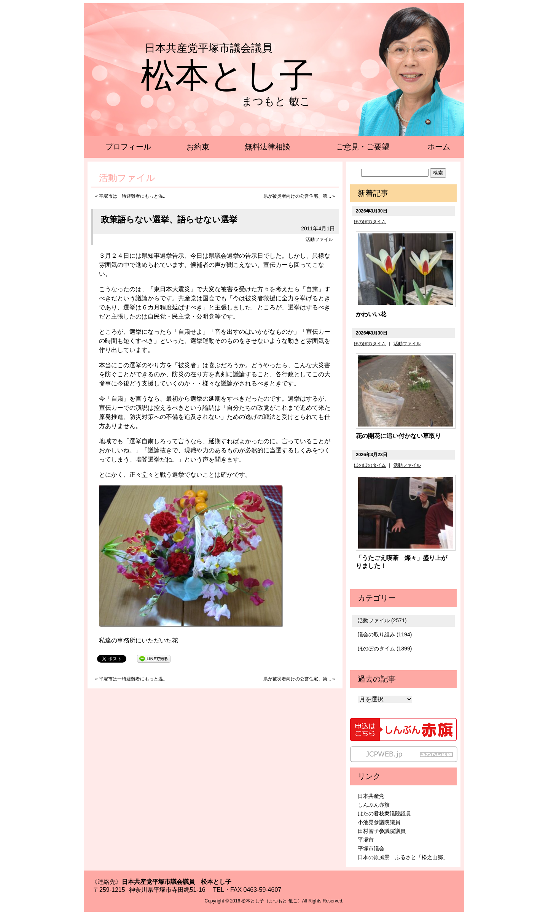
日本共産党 (371, 796)
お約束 (197, 147)
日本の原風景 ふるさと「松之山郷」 (403, 857)
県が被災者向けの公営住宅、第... (297, 196)
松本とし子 (227, 75)
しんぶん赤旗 (374, 805)
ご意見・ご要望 (362, 147)
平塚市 (366, 840)
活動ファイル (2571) (382, 620)
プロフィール (128, 147)
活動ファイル (319, 239)
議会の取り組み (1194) (385, 634)
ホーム (438, 147)
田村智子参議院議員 (382, 831)
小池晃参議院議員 (379, 822)
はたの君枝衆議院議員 (384, 813)
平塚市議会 (371, 848)
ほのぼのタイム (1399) (385, 648)
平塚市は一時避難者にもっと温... (133, 196)
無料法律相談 (267, 147)
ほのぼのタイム (370, 221)
